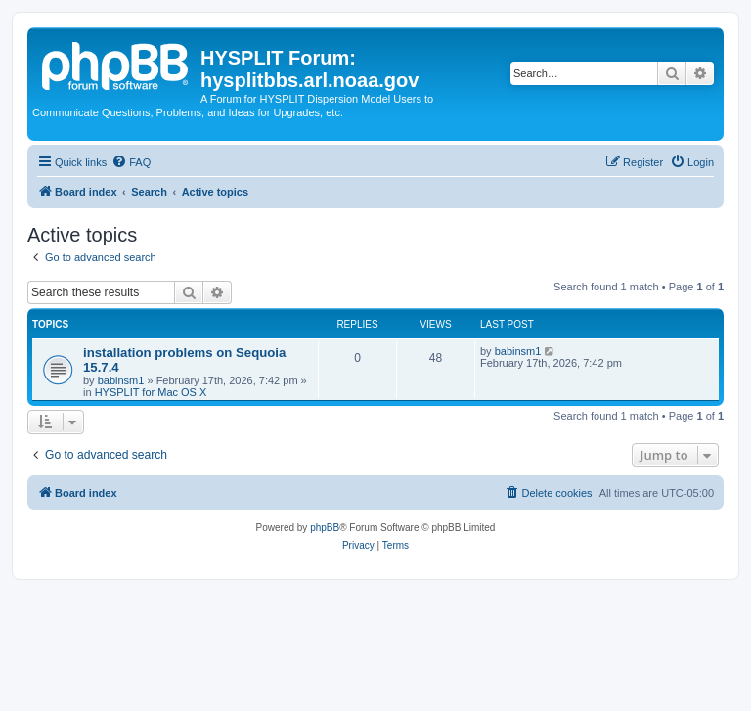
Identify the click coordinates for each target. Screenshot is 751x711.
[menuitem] (131, 162)
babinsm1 (121, 380)
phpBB (324, 527)
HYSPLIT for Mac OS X (151, 392)
